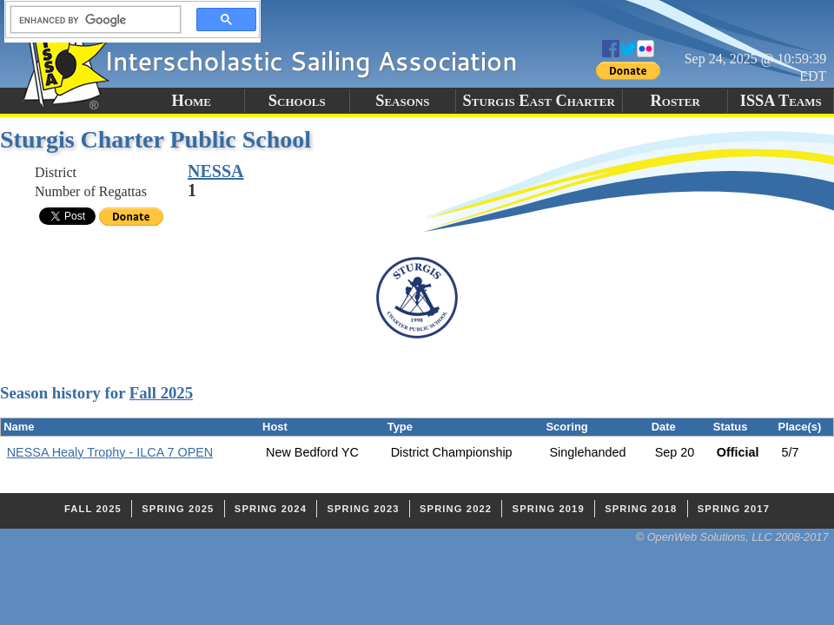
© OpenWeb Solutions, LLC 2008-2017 (732, 536)
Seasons (402, 100)
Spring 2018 (641, 508)
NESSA (215, 171)
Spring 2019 (549, 508)
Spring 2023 (363, 508)
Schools (297, 100)
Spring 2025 (178, 508)
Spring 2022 (456, 508)
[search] (90, 20)
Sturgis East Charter (539, 100)
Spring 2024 (271, 508)
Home (191, 100)
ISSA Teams (781, 100)
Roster (675, 100)
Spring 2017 (734, 508)
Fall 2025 (161, 393)
